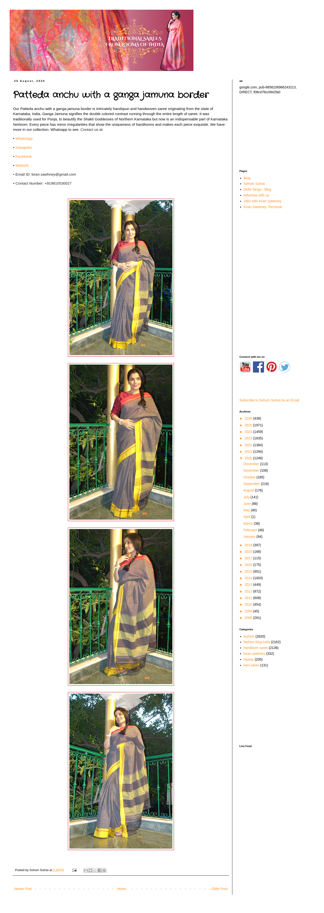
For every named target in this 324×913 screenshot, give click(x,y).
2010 (249, 604)
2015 (249, 571)
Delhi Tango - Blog (257, 189)
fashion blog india (257, 642)
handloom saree (256, 648)
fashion (249, 636)
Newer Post (23, 889)
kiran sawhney (254, 653)
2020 (249, 458)
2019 (249, 545)
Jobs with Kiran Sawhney (262, 201)
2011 (249, 598)
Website (22, 165)
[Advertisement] (273, 132)
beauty (249, 659)
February (250, 530)
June (247, 504)
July (246, 497)
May (247, 510)
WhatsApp (24, 138)
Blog (247, 178)
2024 (249, 432)
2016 (249, 565)
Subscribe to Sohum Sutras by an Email (269, 400)
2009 (249, 611)
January (250, 536)
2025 (249, 425)
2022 (249, 445)
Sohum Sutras (254, 184)
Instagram (23, 147)
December (251, 464)
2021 (249, 451)
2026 (249, 418)
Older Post (220, 889)
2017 (249, 558)
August (249, 490)
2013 (249, 584)
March (248, 523)
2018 (249, 552)
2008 (249, 618)
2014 (249, 578)
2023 (249, 438)
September (252, 484)
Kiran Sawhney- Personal (263, 207)
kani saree (251, 665)
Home (121, 889)
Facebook (23, 156)
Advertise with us (256, 195)
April (247, 517)
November (251, 470)
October (250, 477)
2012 (249, 591)
